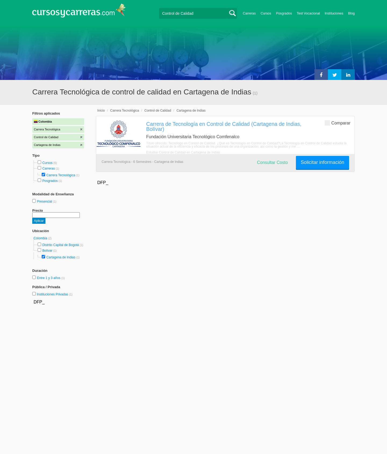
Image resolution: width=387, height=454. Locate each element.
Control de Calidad (157, 110)
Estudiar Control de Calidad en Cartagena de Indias (183, 152)
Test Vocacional (308, 13)
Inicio (101, 110)
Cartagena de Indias (60, 257)
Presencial (45, 201)
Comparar (337, 122)
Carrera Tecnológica (60, 175)
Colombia (41, 238)
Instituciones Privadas (55, 294)
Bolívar (47, 250)
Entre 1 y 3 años (49, 278)
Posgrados (284, 13)
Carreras (249, 13)
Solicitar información (322, 162)
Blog (351, 13)
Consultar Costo (272, 162)
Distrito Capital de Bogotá (60, 245)
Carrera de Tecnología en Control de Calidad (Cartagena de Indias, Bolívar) (224, 126)
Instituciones (334, 13)
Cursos (266, 13)
